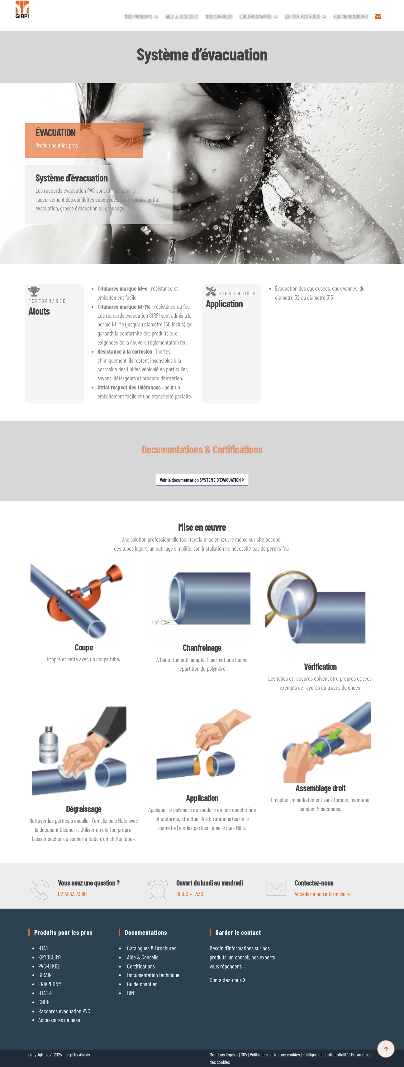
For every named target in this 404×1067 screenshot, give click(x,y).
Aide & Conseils (142, 957)
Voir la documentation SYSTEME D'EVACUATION (202, 480)
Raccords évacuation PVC (64, 1011)
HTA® (43, 948)
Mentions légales (224, 1054)
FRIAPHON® (49, 983)
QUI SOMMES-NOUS (302, 15)
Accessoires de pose (59, 1019)
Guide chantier (142, 983)
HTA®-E (45, 993)
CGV (244, 1054)
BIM (130, 993)
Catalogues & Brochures (151, 948)
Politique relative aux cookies (275, 1054)
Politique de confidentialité (325, 1054)
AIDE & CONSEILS (181, 15)
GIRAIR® (46, 974)
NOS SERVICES (218, 15)
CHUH (44, 1002)
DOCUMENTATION (255, 15)
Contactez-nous (228, 979)
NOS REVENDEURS (350, 15)
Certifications (141, 966)
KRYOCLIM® (49, 957)
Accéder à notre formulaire (322, 893)
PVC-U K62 (49, 966)
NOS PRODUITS (137, 15)
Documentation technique (153, 974)
